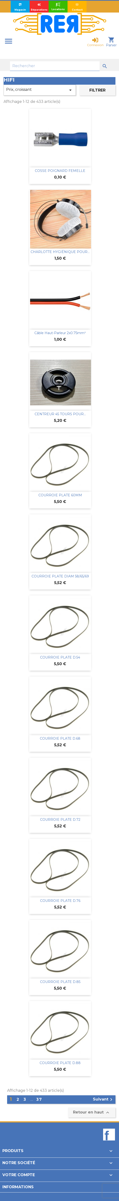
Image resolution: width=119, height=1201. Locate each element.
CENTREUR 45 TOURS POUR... (60, 414)
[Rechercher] (55, 66)
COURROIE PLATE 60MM (60, 495)
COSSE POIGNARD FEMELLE (60, 171)
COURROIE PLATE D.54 (60, 657)
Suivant (103, 1099)
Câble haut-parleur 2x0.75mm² (60, 333)
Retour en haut (91, 1112)
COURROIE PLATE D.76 (60, 901)
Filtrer (97, 90)
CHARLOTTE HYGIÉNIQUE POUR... (60, 252)
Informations (18, 1187)
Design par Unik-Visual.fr (25, 1194)
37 (39, 1099)
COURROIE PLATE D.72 (60, 819)
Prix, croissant (39, 90)
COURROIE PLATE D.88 (60, 1063)
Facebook (109, 1143)
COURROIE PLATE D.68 (60, 738)
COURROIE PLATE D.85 (60, 982)
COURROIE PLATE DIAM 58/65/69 (60, 576)
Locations (58, 6)
